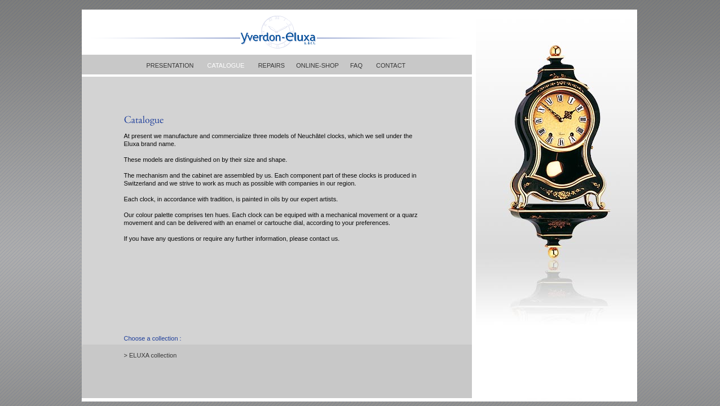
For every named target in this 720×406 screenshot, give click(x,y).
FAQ (356, 65)
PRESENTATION (170, 65)
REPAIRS (271, 65)
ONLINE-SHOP (317, 65)
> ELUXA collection (150, 355)
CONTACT (390, 65)
